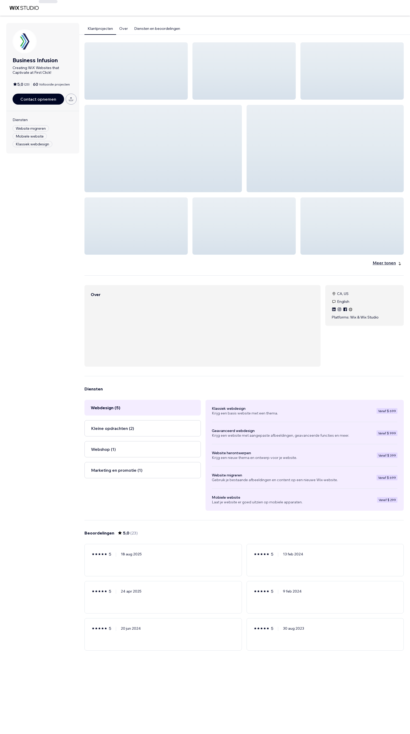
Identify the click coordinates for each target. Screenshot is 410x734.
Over (123, 28)
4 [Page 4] (258, 715)
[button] (136, 71)
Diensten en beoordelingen (157, 28)
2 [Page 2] (239, 715)
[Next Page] (268, 715)
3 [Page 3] (249, 715)
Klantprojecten (100, 28)
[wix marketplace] (24, 8)
